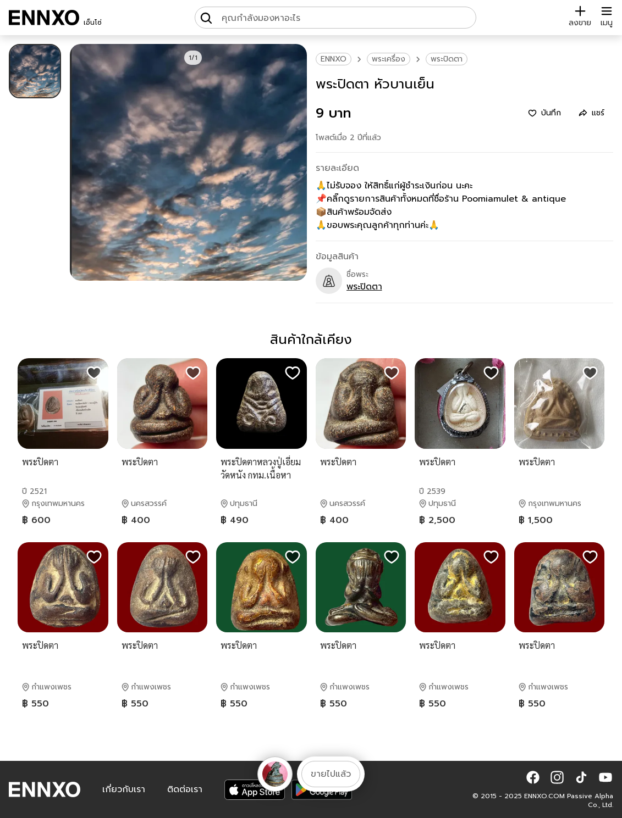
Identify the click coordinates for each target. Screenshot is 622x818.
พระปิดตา (447, 59)
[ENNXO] (44, 17)
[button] (533, 777)
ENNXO (333, 59)
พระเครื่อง (388, 59)
